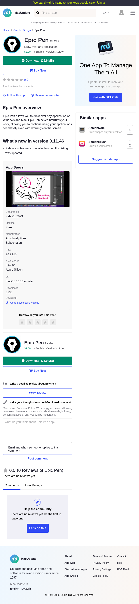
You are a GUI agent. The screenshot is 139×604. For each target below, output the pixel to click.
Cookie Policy (100, 575)
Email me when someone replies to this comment (33, 449)
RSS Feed (123, 569)
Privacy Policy (101, 562)
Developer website (45, 95)
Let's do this (37, 528)
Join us (101, 3)
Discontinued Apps (75, 569)
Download (37, 60)
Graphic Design (22, 30)
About (68, 556)
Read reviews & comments (18, 86)
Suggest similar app (105, 159)
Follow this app (14, 95)
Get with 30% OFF (105, 97)
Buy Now (37, 70)
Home (6, 30)
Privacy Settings (102, 569)
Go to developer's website (22, 302)
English (14, 588)
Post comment (38, 458)
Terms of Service (102, 556)
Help (119, 562)
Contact (121, 556)
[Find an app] (37, 12)
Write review (37, 393)
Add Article (71, 575)
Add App (69, 562)
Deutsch (26, 588)
